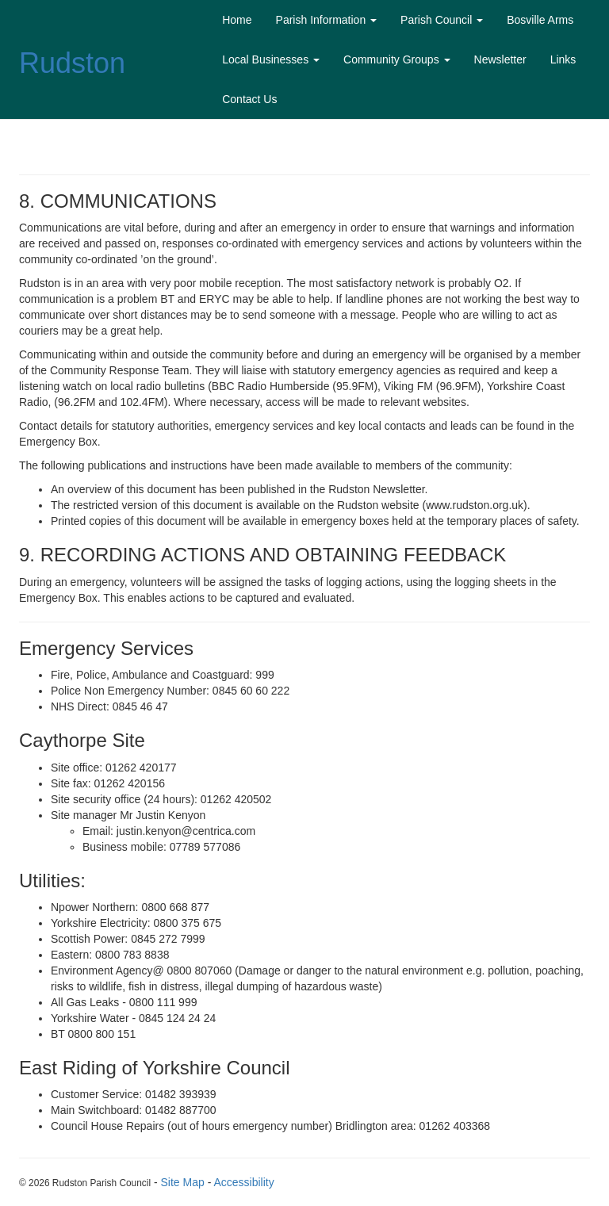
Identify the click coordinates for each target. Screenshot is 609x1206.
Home (236, 19)
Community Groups (396, 59)
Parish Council (441, 19)
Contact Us (249, 99)
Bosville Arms (540, 19)
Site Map (183, 1182)
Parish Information (326, 19)
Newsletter (500, 59)
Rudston (72, 63)
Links (563, 59)
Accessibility (243, 1182)
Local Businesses (271, 59)
